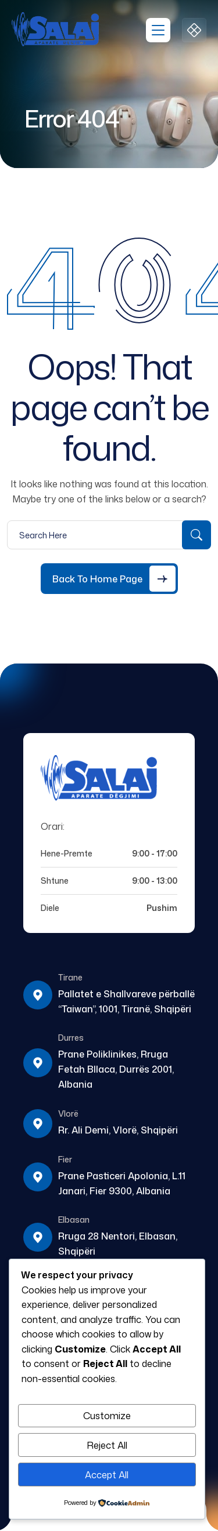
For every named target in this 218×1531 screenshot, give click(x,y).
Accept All (106, 1474)
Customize (107, 1415)
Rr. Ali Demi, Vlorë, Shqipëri (118, 1130)
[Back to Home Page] (109, 578)
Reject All (107, 1445)
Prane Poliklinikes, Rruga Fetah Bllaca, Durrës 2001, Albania (116, 1069)
